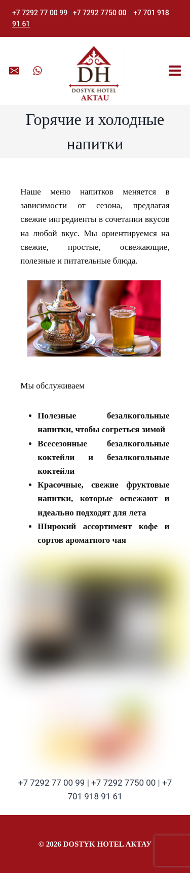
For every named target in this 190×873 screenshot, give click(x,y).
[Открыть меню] (174, 71)
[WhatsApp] (37, 70)
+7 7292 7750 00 (100, 13)
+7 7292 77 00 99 (39, 13)
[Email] (14, 70)
